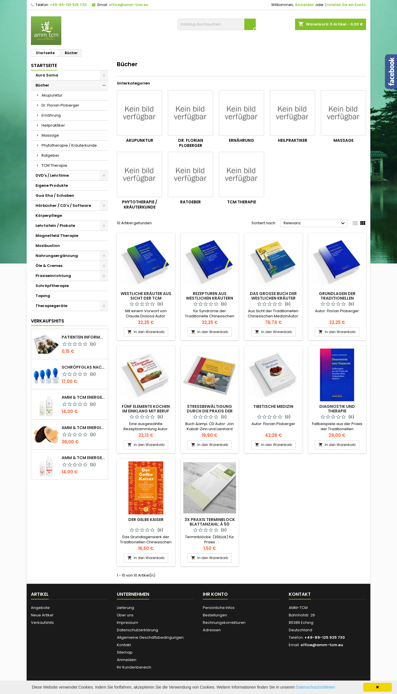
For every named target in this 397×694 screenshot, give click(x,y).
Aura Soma (47, 75)
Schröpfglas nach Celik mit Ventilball (84, 367)
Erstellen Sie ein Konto (345, 4)
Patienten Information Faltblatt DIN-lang (84, 337)
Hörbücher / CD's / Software (63, 205)
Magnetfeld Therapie (57, 235)
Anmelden (304, 4)
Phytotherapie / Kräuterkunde (69, 145)
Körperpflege (49, 215)
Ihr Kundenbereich (134, 667)
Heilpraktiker (53, 125)
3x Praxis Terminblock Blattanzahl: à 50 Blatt (209, 524)
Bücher (42, 85)
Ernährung (51, 115)
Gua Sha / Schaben (55, 195)
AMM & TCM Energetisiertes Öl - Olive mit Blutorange (84, 457)
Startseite (44, 65)
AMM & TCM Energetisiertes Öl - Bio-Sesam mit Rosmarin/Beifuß (84, 397)
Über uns (125, 615)
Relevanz (315, 223)
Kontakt (124, 645)
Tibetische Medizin (273, 406)
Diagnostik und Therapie (337, 409)
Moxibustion (48, 245)
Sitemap (125, 652)
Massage (50, 135)
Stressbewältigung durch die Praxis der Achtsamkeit (210, 411)
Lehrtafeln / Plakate (55, 225)
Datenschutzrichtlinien (315, 687)
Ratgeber (50, 155)
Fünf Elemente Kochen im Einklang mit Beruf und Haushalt (146, 411)
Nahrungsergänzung (57, 255)
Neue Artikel (42, 615)
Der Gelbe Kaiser (146, 519)
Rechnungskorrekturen (224, 622)
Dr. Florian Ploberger (60, 105)
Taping (43, 295)
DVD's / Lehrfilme (52, 175)
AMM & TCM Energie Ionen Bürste (84, 427)
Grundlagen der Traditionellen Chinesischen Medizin (337, 298)
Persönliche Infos (219, 607)
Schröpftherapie (52, 285)
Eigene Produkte (52, 185)
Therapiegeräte (51, 305)
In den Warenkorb (145, 331)
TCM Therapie (54, 165)
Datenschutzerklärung (137, 630)
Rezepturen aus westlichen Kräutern (209, 296)
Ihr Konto (215, 594)
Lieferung (125, 607)
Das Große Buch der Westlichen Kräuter (273, 296)
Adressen (212, 630)
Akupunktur (52, 95)
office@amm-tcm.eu (128, 4)
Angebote (40, 607)
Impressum (127, 622)
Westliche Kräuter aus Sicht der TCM (146, 296)
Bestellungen (215, 615)
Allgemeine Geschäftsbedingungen (150, 637)
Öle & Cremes (49, 265)
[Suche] (217, 24)
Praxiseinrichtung (53, 275)
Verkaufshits (47, 321)
